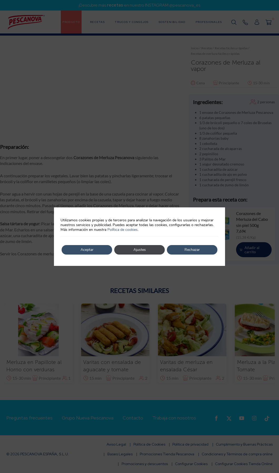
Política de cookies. (122, 229)
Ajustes (139, 249)
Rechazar (192, 249)
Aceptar (87, 249)
